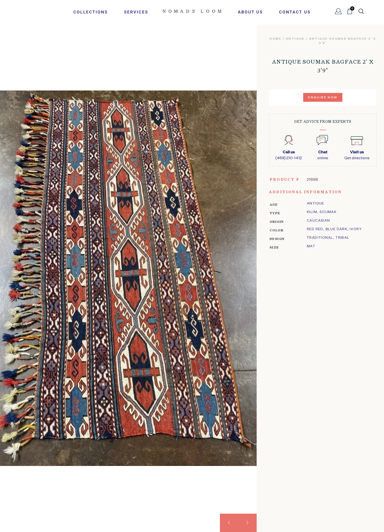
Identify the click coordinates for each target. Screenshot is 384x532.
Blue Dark (337, 229)
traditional (320, 237)
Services (136, 12)
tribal (342, 237)
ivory (356, 229)
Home (275, 38)
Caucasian (318, 220)
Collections (90, 12)
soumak (328, 212)
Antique (295, 38)
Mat (311, 246)
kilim (312, 212)
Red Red (315, 229)
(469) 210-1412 (288, 154)
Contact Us (295, 12)
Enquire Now (322, 97)
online (322, 154)
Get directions (357, 154)
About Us (250, 12)
